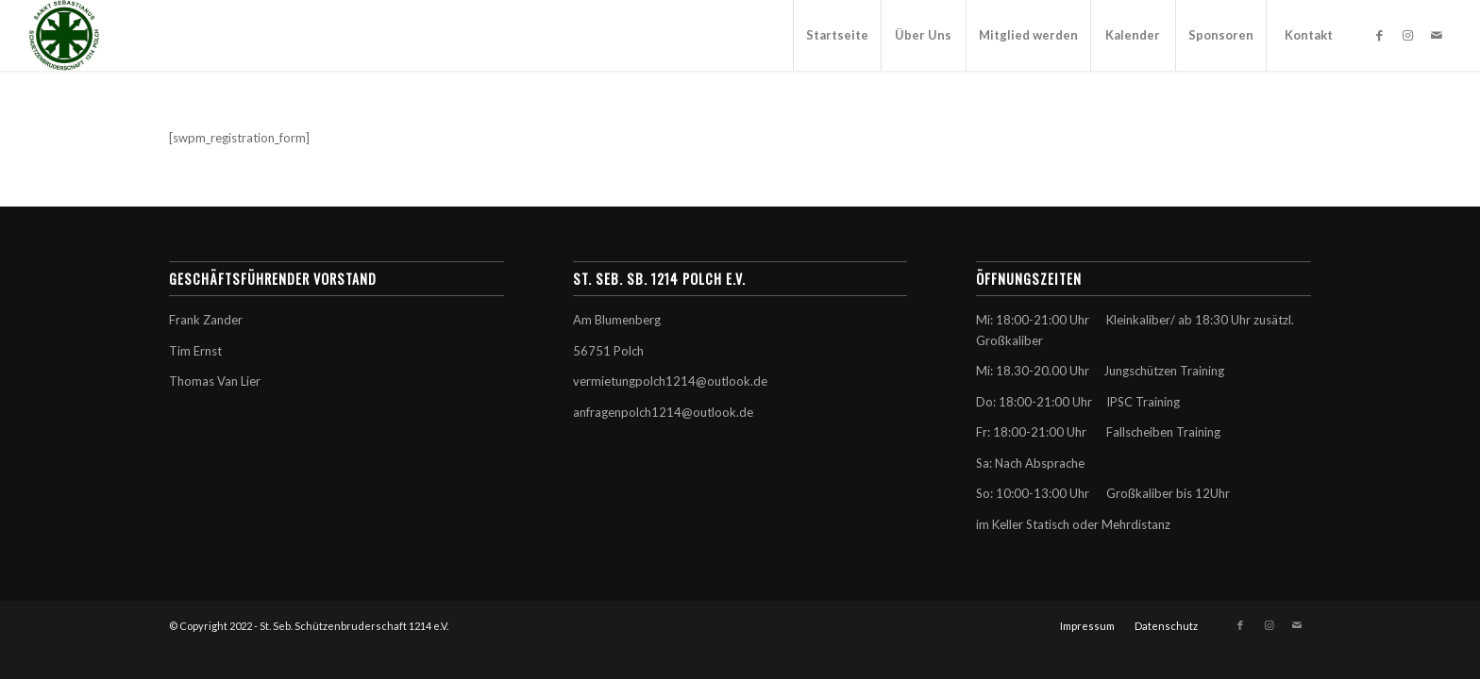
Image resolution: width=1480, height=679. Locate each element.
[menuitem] (837, 35)
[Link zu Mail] (1436, 35)
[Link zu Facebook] (1380, 35)
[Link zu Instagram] (1408, 35)
